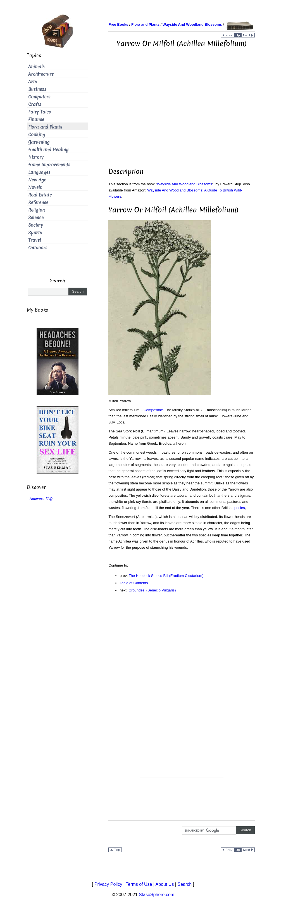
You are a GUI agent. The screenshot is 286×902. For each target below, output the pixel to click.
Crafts (34, 104)
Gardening (38, 142)
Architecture (41, 74)
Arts (32, 82)
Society (35, 225)
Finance (36, 119)
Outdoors (37, 248)
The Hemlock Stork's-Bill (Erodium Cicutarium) (166, 576)
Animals (36, 67)
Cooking (36, 135)
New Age (37, 180)
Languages (39, 172)
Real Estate (40, 195)
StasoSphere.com (156, 894)
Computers (39, 97)
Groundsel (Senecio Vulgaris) (152, 590)
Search (184, 884)
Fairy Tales (39, 112)
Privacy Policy (108, 884)
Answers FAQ (41, 498)
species (239, 508)
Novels (35, 187)
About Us (165, 884)
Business (37, 89)
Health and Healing (48, 150)
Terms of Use (139, 884)
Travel (34, 240)
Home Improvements (49, 165)
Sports (35, 233)
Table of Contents (134, 583)
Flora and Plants (45, 127)
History (36, 157)
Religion (36, 210)
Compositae (153, 410)
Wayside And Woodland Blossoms (184, 184)
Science (36, 218)
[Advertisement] (181, 104)
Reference (38, 202)
